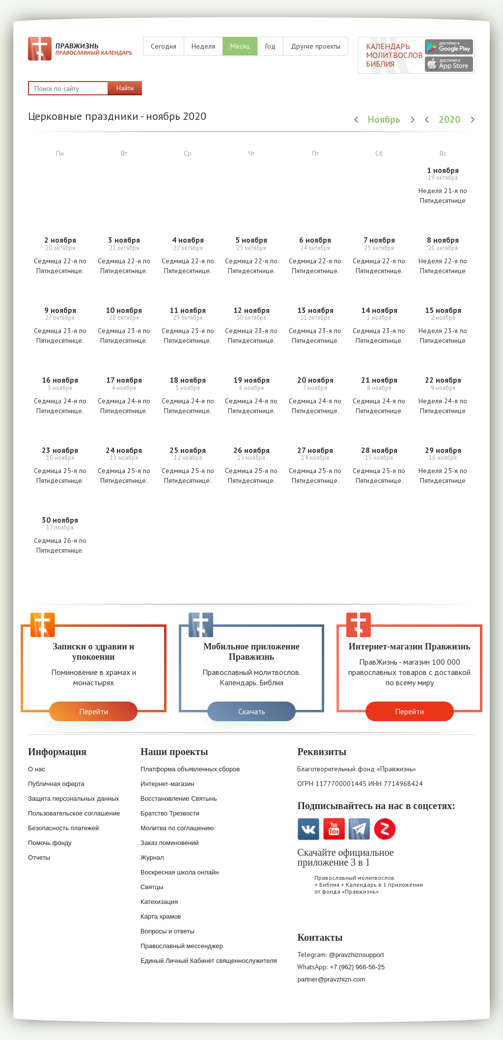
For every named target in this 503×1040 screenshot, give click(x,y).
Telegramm (359, 829)
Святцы (151, 887)
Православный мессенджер (181, 946)
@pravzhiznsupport (356, 954)
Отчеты (39, 857)
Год (270, 46)
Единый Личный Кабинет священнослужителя (208, 960)
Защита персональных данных (73, 798)
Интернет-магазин (167, 783)
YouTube (334, 829)
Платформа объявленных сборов (190, 769)
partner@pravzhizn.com (331, 979)
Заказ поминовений (169, 842)
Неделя (203, 46)
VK (308, 829)
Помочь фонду (50, 842)
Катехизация (159, 901)
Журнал (152, 857)
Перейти (93, 711)
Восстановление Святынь (178, 798)
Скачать (251, 711)
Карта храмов (160, 916)
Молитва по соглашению (177, 828)
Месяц (240, 46)
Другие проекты (315, 46)
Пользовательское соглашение (74, 813)
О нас (36, 769)
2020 (451, 119)
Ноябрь (385, 119)
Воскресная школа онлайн (179, 872)
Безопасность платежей (63, 828)
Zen (385, 829)
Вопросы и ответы (167, 931)
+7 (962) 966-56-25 (357, 967)
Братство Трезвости (169, 813)
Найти (125, 88)
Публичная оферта (56, 783)
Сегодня (163, 46)
